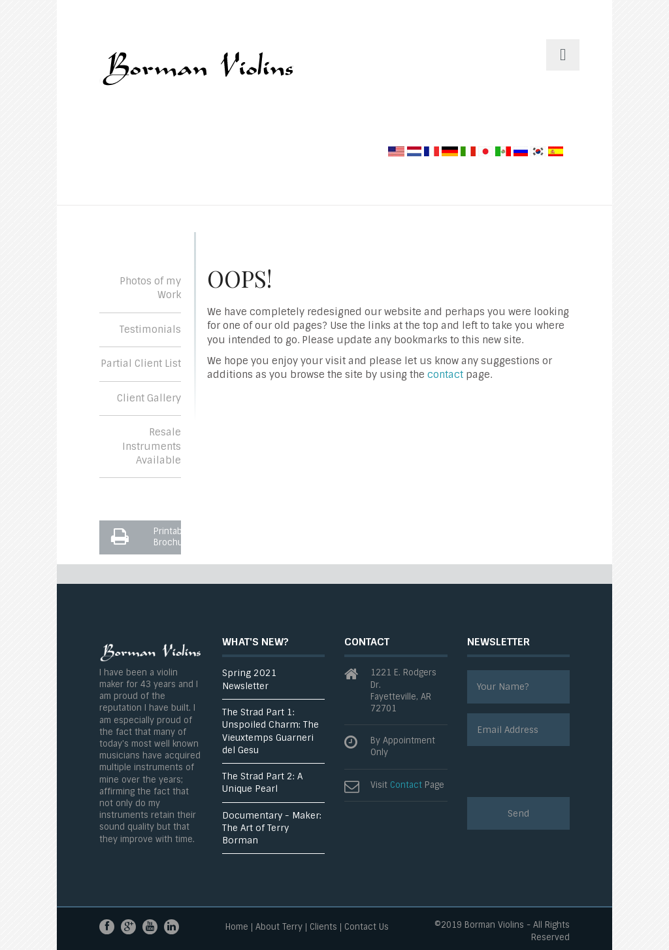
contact (445, 374)
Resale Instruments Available (151, 446)
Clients (323, 927)
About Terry (278, 927)
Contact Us (366, 927)
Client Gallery (149, 398)
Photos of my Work (150, 288)
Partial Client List (141, 363)
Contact (406, 784)
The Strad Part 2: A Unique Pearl (262, 782)
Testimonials (150, 329)
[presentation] (566, 771)
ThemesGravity (197, 73)
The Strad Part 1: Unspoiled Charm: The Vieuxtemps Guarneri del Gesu (270, 731)
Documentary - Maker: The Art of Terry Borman (271, 828)
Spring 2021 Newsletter (249, 679)
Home (236, 927)
